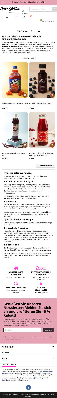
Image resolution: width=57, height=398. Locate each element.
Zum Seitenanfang (46, 166)
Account (25, 12)
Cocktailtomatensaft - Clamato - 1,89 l (15, 103)
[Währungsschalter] (51, 21)
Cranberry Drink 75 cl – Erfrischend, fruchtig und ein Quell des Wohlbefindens (41, 155)
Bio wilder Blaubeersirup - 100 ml (40, 103)
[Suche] (43, 9)
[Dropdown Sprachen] (43, 21)
